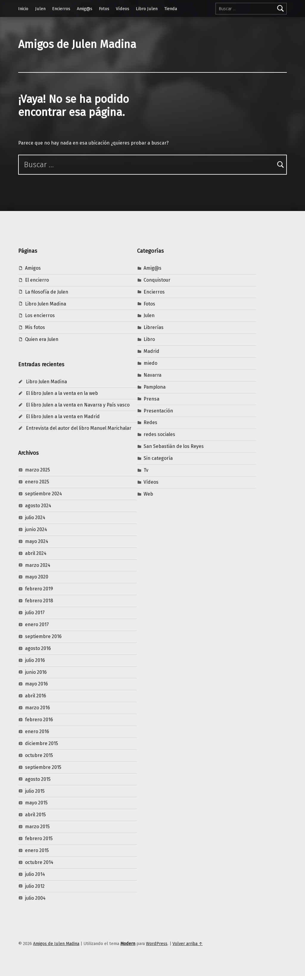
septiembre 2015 (43, 767)
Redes (150, 422)
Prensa (151, 399)
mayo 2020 (36, 577)
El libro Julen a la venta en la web (62, 393)
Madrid (151, 351)
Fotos (104, 8)
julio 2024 (35, 517)
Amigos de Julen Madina (77, 44)
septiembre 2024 (43, 493)
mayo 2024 (36, 541)
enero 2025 (37, 482)
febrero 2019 (39, 589)
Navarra (152, 375)
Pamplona (155, 387)
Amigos (33, 268)
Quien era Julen (41, 339)
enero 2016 (37, 731)
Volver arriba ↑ (187, 943)
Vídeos (122, 8)
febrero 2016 (39, 719)
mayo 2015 (36, 803)
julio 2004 (35, 898)
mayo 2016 (36, 684)
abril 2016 (35, 696)
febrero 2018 (39, 600)
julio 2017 (35, 612)
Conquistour (157, 280)
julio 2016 (35, 660)
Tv (146, 470)
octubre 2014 (39, 862)
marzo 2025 (37, 470)
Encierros (61, 8)
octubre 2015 (39, 755)
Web (148, 494)
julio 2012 (35, 886)
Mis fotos (35, 327)
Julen (40, 8)
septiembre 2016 (43, 636)
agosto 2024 (38, 505)
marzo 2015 (37, 826)
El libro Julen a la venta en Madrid (63, 416)
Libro (149, 339)
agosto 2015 (38, 779)
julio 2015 (35, 791)
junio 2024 (36, 529)
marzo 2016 (37, 707)
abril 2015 (35, 814)
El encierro (37, 280)
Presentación (158, 411)
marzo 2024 (37, 565)
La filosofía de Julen (46, 292)
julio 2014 (35, 874)
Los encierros (40, 315)
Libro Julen (147, 8)
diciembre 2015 (41, 743)
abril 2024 (35, 553)
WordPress (156, 943)
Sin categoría (158, 458)
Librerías (154, 327)
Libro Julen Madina (45, 304)
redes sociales (159, 434)
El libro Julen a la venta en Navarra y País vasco (78, 405)
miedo (150, 363)
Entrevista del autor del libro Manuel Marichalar (78, 428)
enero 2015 (37, 850)
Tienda (170, 8)
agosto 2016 (38, 648)
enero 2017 (37, 624)
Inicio (23, 8)
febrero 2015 (39, 838)
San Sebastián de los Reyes (174, 446)
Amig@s (84, 8)
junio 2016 (36, 672)
